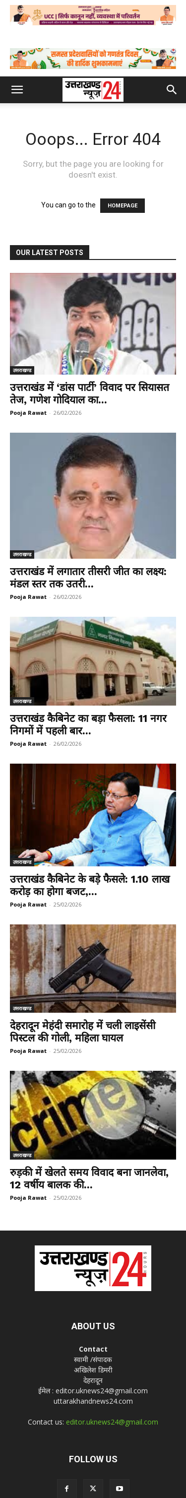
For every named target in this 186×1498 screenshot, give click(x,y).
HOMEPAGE (122, 205)
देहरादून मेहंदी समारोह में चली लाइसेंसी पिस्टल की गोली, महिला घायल (82, 1031)
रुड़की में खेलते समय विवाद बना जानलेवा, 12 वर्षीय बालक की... (89, 1178)
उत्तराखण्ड (22, 370)
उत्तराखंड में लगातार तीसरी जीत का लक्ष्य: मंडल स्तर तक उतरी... (88, 577)
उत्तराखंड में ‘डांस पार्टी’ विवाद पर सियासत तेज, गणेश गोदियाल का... (89, 393)
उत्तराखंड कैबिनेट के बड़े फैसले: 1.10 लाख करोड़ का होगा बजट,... (90, 885)
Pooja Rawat (28, 412)
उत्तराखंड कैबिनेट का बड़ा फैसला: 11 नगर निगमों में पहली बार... (88, 724)
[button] (17, 89)
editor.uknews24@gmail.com (112, 1422)
